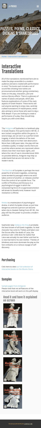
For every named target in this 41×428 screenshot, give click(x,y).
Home (4, 56)
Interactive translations (17, 56)
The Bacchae (7, 170)
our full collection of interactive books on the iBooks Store (17, 267)
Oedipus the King (22, 225)
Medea (4, 202)
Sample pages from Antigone (14, 286)
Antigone (9, 128)
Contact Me (28, 424)
